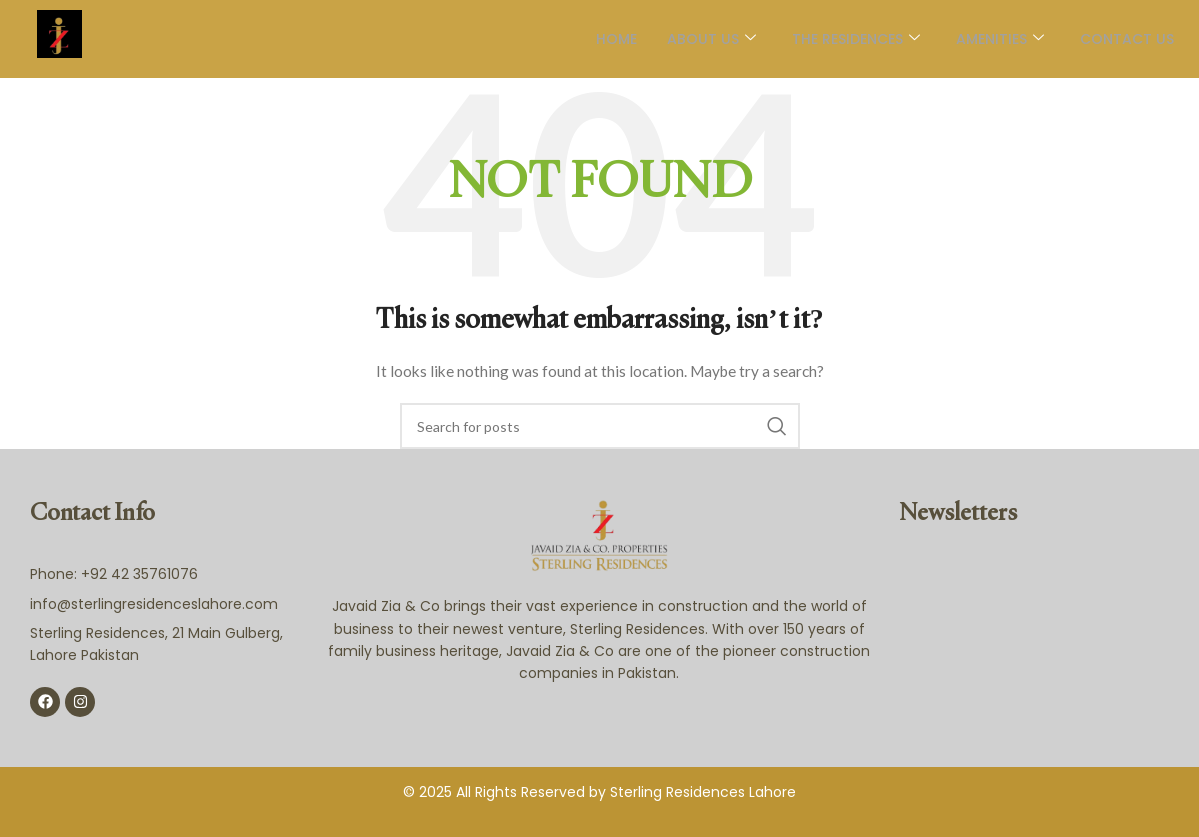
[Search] (600, 426)
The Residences (856, 39)
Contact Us (1127, 39)
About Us (711, 39)
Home (616, 39)
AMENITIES (1000, 39)
